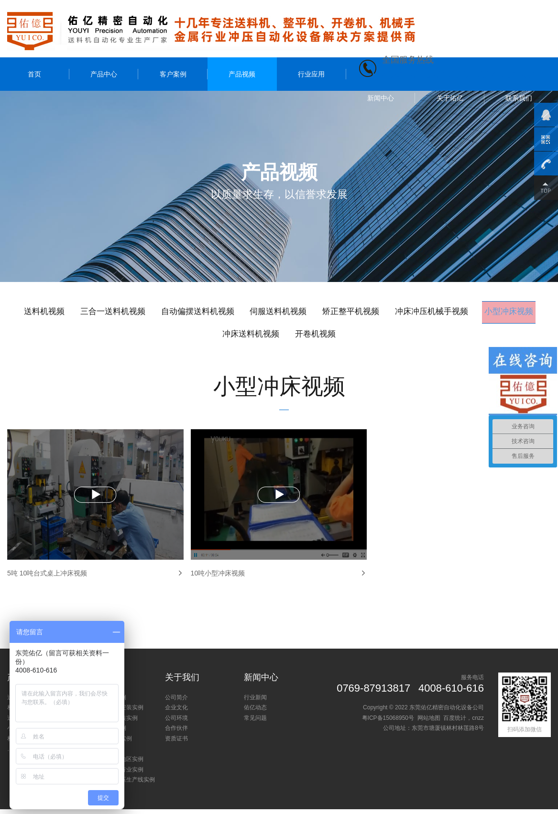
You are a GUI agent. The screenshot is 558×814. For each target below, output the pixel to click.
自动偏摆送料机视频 (226, 312)
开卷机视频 (356, 336)
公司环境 (176, 722)
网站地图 (428, 722)
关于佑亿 (450, 98)
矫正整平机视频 (394, 312)
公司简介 (176, 701)
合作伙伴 (176, 732)
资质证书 (176, 743)
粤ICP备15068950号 (388, 722)
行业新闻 (255, 701)
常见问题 (255, 722)
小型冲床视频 (208, 336)
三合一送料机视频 (134, 312)
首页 (34, 74)
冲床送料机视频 (286, 336)
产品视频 (242, 74)
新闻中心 (380, 98)
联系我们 (518, 98)
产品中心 (103, 74)
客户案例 (173, 74)
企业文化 (176, 712)
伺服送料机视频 (314, 312)
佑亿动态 (255, 712)
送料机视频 (59, 312)
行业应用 (311, 74)
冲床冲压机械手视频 (482, 312)
